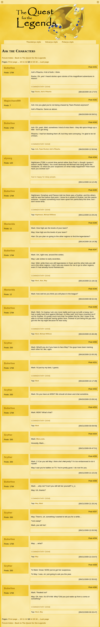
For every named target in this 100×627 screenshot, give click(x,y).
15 (34, 62)
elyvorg (8, 158)
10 (21, 62)
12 (26, 62)
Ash (36, 149)
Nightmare (39, 215)
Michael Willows (50, 215)
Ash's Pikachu (46, 91)
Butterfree (9, 68)
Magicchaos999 (12, 101)
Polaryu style (68, 42)
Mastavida (9, 224)
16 (36, 62)
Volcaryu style (51, 42)
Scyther (8, 343)
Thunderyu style (34, 42)
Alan (41, 280)
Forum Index (7, 58)
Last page (44, 62)
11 (23, 62)
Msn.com (40, 439)
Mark (37, 280)
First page (12, 62)
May (45, 280)
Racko (37, 91)
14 (31, 62)
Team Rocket (44, 149)
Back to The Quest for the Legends (30, 58)
